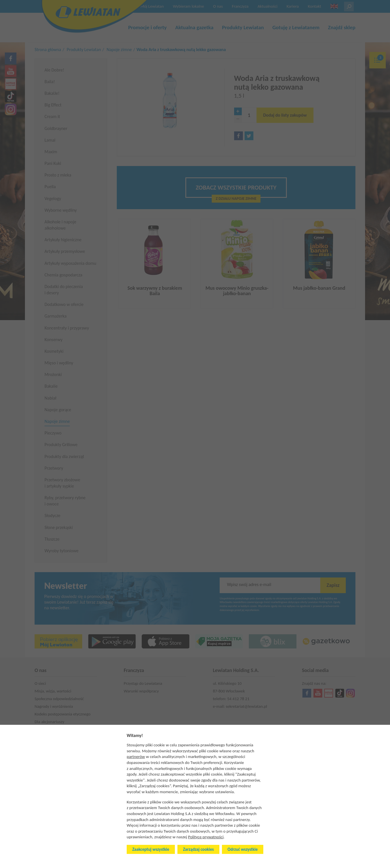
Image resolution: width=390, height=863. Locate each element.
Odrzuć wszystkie (243, 849)
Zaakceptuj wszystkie (150, 849)
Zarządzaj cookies (198, 849)
